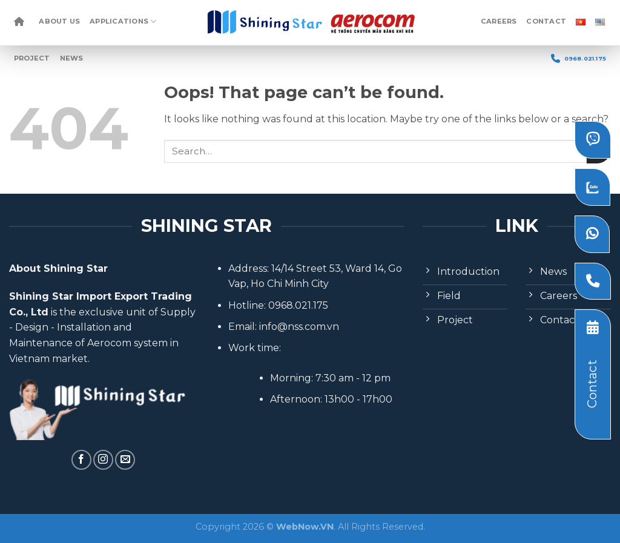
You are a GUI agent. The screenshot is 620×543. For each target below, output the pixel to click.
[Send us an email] (125, 460)
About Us (59, 21)
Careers (499, 21)
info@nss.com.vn (299, 326)
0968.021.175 (578, 58)
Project (32, 58)
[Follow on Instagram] (103, 460)
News (72, 58)
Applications (123, 21)
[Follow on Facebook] (81, 460)
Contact (546, 21)
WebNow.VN (305, 526)
